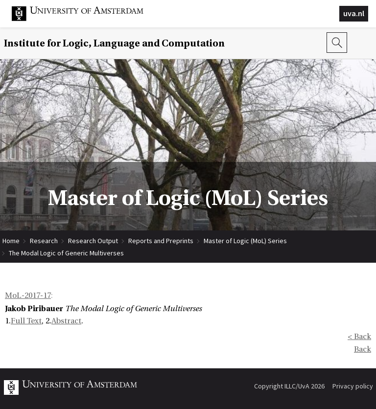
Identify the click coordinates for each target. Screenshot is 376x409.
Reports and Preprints (160, 240)
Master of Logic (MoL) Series (245, 240)
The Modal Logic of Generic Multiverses (66, 253)
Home (11, 240)
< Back (359, 336)
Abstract (66, 321)
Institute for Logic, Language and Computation (114, 43)
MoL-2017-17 (28, 295)
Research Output (93, 240)
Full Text (26, 321)
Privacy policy (352, 386)
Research (44, 240)
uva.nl (353, 13)
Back (362, 349)
